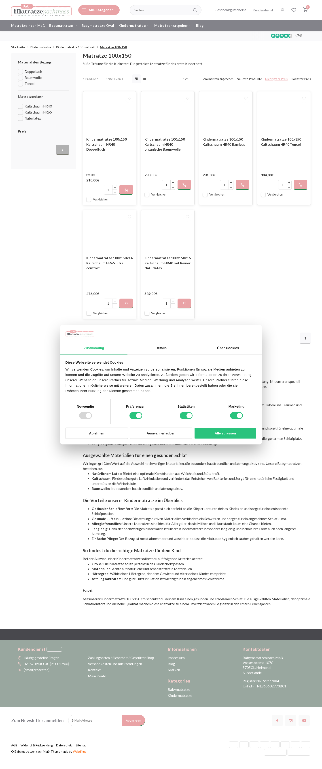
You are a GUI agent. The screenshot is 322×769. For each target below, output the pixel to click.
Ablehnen (96, 433)
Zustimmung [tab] (94, 348)
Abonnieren (133, 727)
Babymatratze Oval (101, 26)
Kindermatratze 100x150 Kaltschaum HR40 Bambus (224, 145)
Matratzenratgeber (178, 26)
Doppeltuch (33, 73)
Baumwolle (33, 79)
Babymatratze (65, 26)
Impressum (176, 664)
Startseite (20, 48)
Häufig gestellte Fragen (42, 664)
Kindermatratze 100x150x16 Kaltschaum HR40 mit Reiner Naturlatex (167, 269)
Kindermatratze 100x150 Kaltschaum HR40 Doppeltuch (107, 148)
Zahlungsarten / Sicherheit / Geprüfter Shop (121, 664)
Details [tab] (161, 348)
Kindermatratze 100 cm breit (78, 48)
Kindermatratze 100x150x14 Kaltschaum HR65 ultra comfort (106, 269)
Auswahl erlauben (161, 433)
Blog (206, 26)
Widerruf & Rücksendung (38, 751)
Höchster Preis (301, 80)
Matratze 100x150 (113, 48)
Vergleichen (100, 203)
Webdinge (80, 757)
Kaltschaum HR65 (38, 113)
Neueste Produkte (249, 80)
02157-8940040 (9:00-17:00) (46, 670)
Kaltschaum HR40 (38, 107)
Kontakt (94, 676)
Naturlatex (33, 119)
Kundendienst (262, 10)
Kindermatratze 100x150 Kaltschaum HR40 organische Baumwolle (165, 148)
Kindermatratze (139, 26)
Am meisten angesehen (218, 80)
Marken (174, 676)
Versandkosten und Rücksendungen (115, 670)
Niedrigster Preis (276, 80)
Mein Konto (97, 682)
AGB (14, 751)
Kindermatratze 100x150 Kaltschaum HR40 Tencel (281, 145)
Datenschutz (66, 751)
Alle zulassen (225, 433)
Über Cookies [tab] (228, 348)
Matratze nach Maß (28, 26)
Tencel (29, 85)
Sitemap (84, 751)
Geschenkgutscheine (229, 10)
